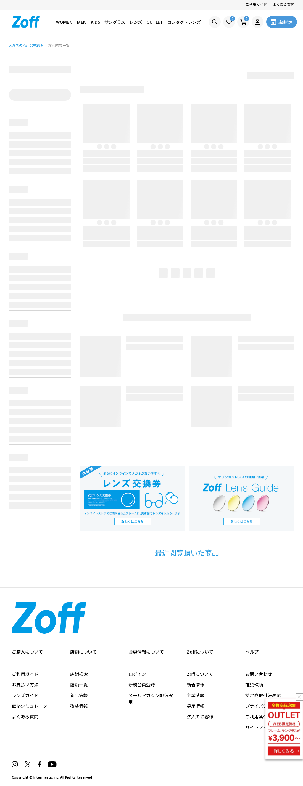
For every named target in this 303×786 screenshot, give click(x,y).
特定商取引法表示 (263, 695)
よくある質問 (283, 4)
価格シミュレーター (32, 706)
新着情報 (195, 684)
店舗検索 (79, 674)
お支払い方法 (25, 684)
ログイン (137, 674)
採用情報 (195, 706)
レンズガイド (25, 695)
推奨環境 (254, 684)
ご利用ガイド (256, 4)
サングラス (114, 22)
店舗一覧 (79, 684)
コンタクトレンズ (184, 22)
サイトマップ (258, 727)
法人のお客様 (200, 716)
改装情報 (79, 706)
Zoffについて (200, 674)
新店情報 (79, 695)
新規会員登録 (141, 684)
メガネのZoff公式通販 (26, 45)
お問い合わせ (258, 674)
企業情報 (195, 695)
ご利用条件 (256, 716)
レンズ (136, 22)
